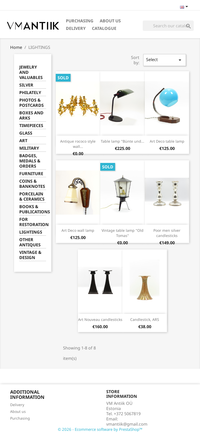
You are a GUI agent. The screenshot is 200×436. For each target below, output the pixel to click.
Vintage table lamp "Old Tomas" (122, 233)
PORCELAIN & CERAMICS (32, 196)
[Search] (168, 26)
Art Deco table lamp (167, 141)
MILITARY (29, 148)
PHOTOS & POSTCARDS (31, 102)
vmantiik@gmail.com (126, 424)
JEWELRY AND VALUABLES (31, 72)
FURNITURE (31, 173)
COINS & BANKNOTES (32, 184)
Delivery (76, 28)
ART (23, 140)
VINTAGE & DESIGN (30, 255)
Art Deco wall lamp (77, 230)
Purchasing (79, 21)
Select (164, 60)
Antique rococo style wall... (78, 144)
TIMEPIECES (31, 125)
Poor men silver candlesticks (166, 233)
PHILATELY (30, 92)
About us (110, 21)
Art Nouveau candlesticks (100, 319)
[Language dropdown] (185, 7)
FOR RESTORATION (32, 222)
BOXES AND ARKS (31, 115)
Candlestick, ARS (144, 319)
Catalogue (104, 28)
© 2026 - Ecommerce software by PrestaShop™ (100, 429)
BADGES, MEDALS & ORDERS (29, 161)
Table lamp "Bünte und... (122, 141)
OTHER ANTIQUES (30, 242)
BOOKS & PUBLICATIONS (32, 209)
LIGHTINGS (30, 232)
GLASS (25, 133)
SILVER (26, 85)
